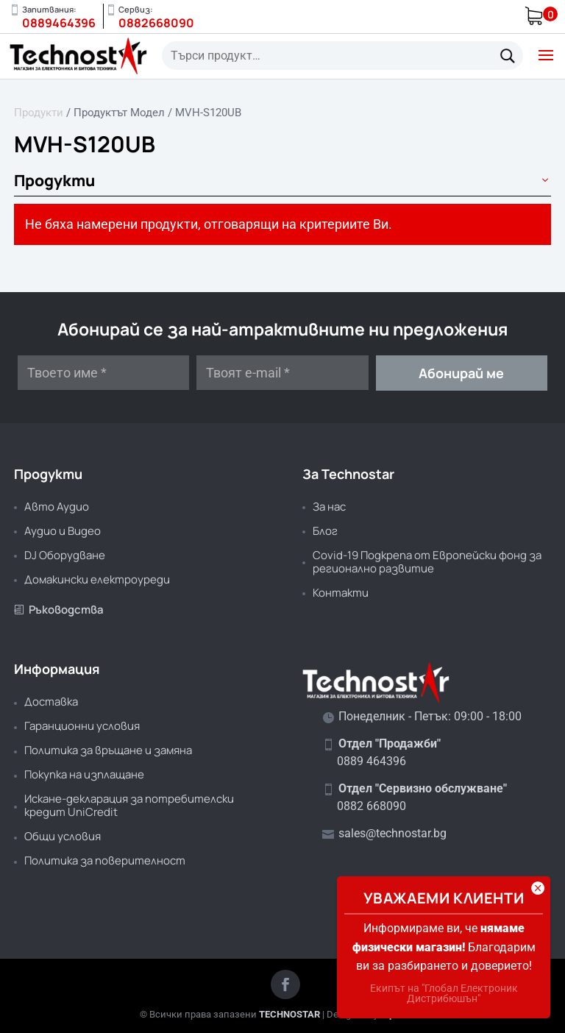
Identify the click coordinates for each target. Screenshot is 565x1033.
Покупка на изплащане (84, 774)
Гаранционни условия (82, 726)
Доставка (51, 701)
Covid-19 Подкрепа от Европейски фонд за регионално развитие (427, 561)
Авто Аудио (56, 506)
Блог (325, 531)
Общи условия (62, 836)
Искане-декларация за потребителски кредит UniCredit (129, 805)
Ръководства (59, 609)
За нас (329, 506)
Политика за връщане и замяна (108, 750)
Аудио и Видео (62, 531)
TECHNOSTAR (289, 1014)
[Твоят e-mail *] (282, 372)
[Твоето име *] (103, 372)
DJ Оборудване (64, 555)
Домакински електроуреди (97, 579)
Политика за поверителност (104, 860)
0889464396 (59, 23)
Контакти (341, 592)
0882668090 (156, 23)
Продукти (38, 112)
